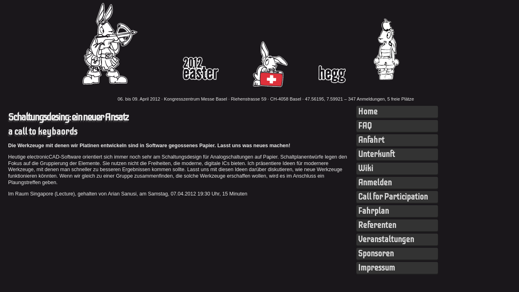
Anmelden (375, 183)
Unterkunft (376, 154)
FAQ (365, 126)
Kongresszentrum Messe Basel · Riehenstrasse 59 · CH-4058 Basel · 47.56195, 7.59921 (253, 99)
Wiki (365, 168)
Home (367, 112)
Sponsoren (376, 254)
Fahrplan (373, 211)
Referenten (377, 225)
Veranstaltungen (386, 239)
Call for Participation (393, 197)
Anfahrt (371, 140)
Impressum (376, 268)
